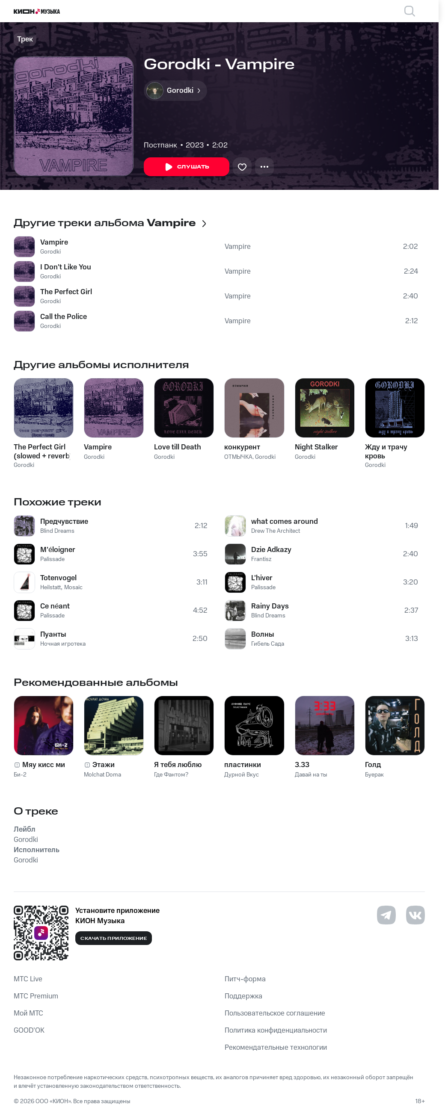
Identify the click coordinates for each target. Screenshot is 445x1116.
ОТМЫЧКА (238, 457)
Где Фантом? (171, 775)
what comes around (284, 522)
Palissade (52, 559)
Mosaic (73, 587)
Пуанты (53, 634)
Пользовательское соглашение (275, 1013)
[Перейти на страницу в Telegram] (386, 915)
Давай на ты (311, 775)
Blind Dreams (57, 531)
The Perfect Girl (66, 292)
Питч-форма (245, 979)
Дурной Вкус (241, 775)
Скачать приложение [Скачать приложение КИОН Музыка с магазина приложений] (113, 939)
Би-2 (20, 775)
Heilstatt (50, 587)
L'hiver (262, 578)
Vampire (54, 242)
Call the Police (63, 317)
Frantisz (261, 559)
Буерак (374, 775)
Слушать (186, 167)
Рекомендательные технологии (276, 1047)
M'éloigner (57, 550)
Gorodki (50, 252)
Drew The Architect (275, 531)
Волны (262, 634)
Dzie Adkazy (271, 550)
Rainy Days (270, 606)
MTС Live (28, 979)
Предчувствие (64, 522)
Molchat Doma (102, 775)
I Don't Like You (65, 267)
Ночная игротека (63, 644)
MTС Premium (36, 996)
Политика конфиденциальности (276, 1030)
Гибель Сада (267, 644)
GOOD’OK (29, 1030)
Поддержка (243, 996)
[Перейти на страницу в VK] (415, 915)
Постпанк (160, 145)
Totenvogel (58, 578)
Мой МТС (28, 1013)
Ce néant (55, 606)
